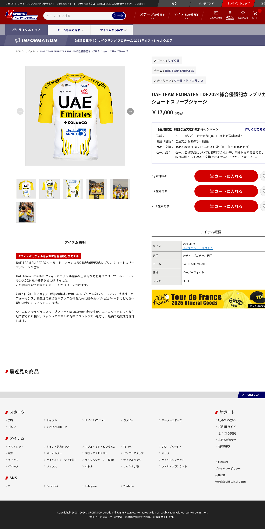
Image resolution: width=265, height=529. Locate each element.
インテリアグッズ (133, 453)
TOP (18, 51)
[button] (130, 111)
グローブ (13, 466)
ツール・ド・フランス (189, 80)
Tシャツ (127, 446)
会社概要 (220, 475)
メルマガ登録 (216, 18)
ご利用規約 (221, 462)
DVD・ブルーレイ (172, 446)
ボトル (89, 466)
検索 (120, 16)
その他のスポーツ (57, 427)
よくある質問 (227, 433)
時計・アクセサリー (96, 453)
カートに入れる (229, 176)
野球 (10, 420)
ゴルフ (12, 427)
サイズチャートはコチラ (198, 248)
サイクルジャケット (173, 459)
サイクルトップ (29, 30)
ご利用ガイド (227, 426)
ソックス (52, 466)
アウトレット (16, 446)
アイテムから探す (111, 30)
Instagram (91, 486)
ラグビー (128, 420)
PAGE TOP (253, 395)
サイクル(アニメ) (95, 420)
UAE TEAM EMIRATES (179, 70)
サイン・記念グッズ (58, 446)
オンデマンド (206, 3)
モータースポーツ (172, 420)
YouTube (128, 486)
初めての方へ (227, 420)
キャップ (13, 459)
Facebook (52, 486)
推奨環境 (224, 446)
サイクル (30, 51)
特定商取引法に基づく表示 (230, 481)
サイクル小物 (131, 466)
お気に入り (243, 18)
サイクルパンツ (132, 459)
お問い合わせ (227, 440)
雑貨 (10, 453)
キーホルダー (54, 453)
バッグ (165, 453)
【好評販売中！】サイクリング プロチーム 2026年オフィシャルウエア (123, 40)
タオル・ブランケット (174, 466)
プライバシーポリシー (228, 468)
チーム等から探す (68, 30)
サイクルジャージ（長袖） (100, 459)
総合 (174, 3)
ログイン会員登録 (230, 18)
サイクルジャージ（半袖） (62, 459)
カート (255, 18)
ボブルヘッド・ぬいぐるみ (100, 446)
